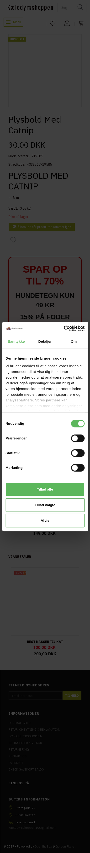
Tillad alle (45, 489)
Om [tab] (74, 341)
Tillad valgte (45, 505)
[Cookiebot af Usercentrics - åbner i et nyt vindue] (64, 328)
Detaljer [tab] (45, 341)
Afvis (45, 520)
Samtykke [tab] (16, 341)
